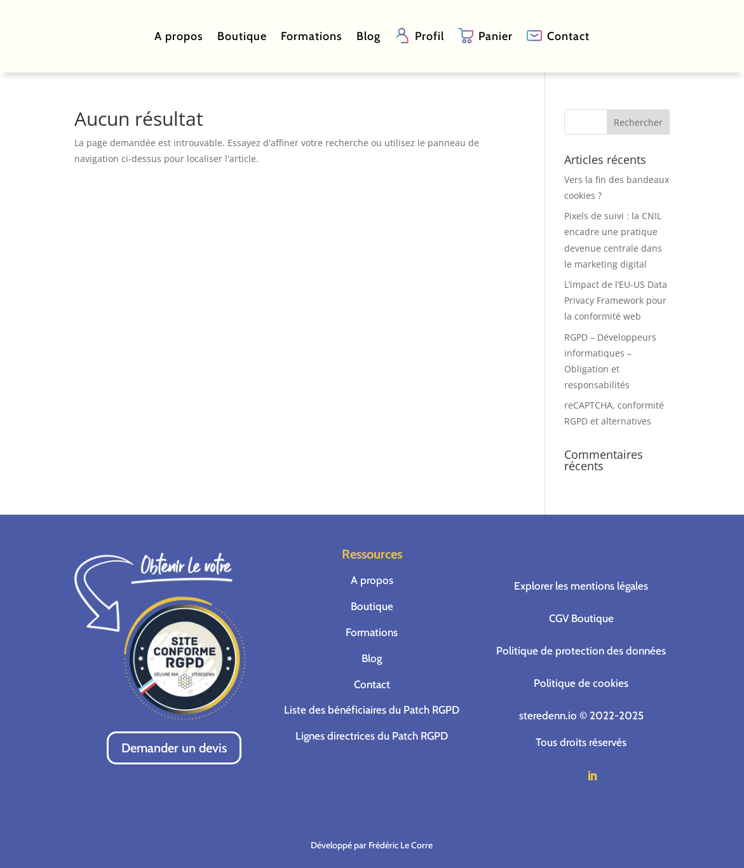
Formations (311, 36)
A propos (178, 36)
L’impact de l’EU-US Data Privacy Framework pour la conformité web (615, 300)
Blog (368, 36)
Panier (495, 36)
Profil (429, 36)
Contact (568, 36)
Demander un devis (174, 748)
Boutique (242, 36)
